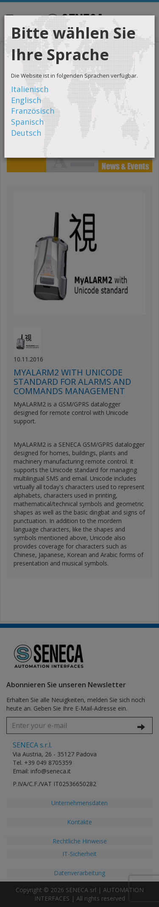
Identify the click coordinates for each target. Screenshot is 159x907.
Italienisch (29, 89)
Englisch (26, 100)
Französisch (32, 111)
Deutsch (26, 133)
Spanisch (27, 122)
